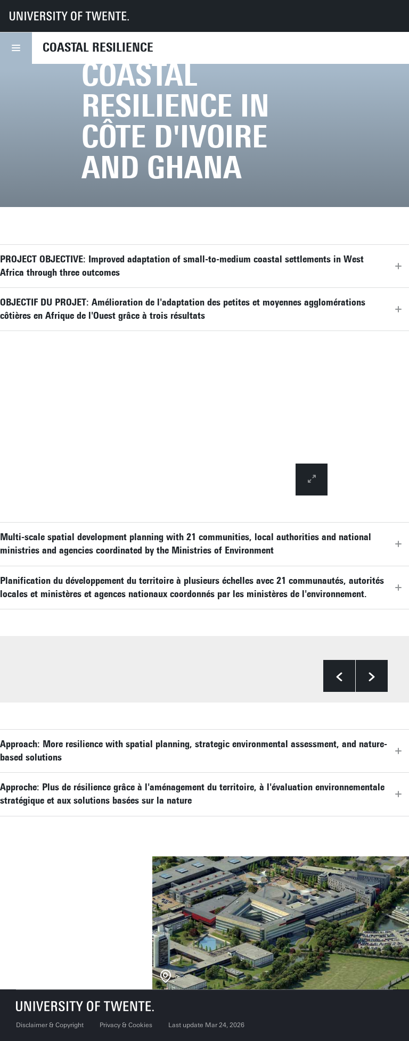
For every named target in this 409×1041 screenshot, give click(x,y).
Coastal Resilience (98, 47)
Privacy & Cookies (126, 1025)
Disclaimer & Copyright (50, 1025)
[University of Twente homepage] (69, 16)
